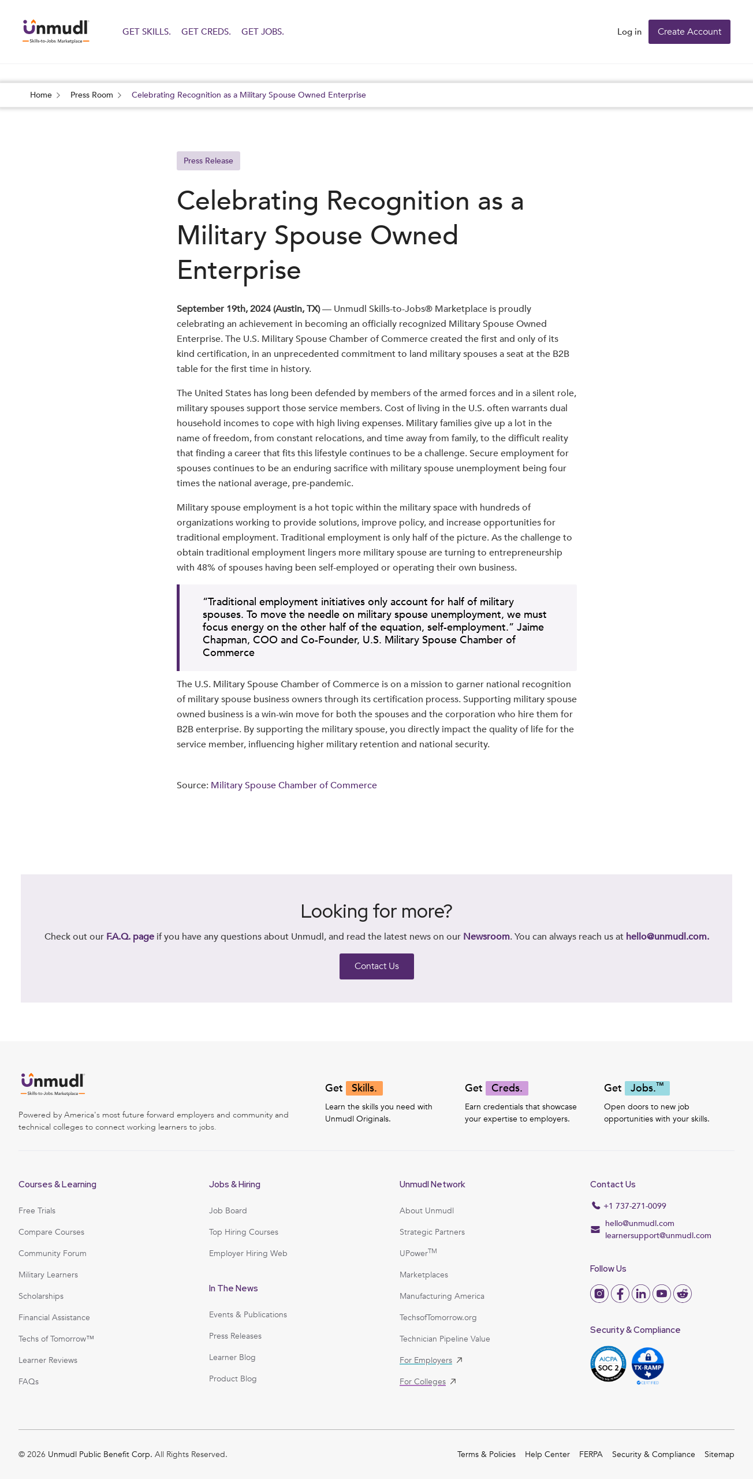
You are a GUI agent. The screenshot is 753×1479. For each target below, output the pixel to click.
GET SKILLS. (146, 32)
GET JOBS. (262, 32)
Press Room (91, 95)
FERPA (591, 1454)
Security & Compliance (653, 1454)
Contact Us (377, 966)
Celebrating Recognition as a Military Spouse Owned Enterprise (249, 95)
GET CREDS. (206, 32)
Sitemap (719, 1454)
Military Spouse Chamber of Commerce (294, 786)
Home (41, 95)
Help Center (547, 1454)
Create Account (689, 31)
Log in (629, 32)
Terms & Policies (486, 1454)
